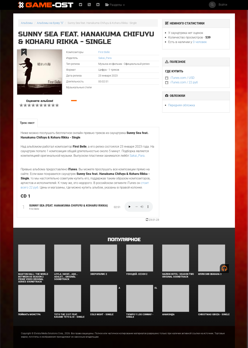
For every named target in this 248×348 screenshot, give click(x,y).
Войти (223, 4)
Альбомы (27, 22)
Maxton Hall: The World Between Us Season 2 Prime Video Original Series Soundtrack (33, 278)
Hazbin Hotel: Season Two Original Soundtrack (178, 275)
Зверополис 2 (98, 274)
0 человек (200, 42)
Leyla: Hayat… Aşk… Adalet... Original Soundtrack (66, 276)
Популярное (124, 239)
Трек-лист (27, 123)
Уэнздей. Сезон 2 (136, 274)
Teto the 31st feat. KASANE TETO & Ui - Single (69, 315)
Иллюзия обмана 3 (209, 274)
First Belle (104, 52)
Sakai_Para (105, 57)
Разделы (115, 5)
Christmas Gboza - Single (214, 314)
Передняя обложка (181, 105)
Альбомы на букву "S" (50, 22)
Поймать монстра (29, 314)
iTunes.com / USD (182, 78)
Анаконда (168, 314)
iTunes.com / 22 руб (184, 82)
